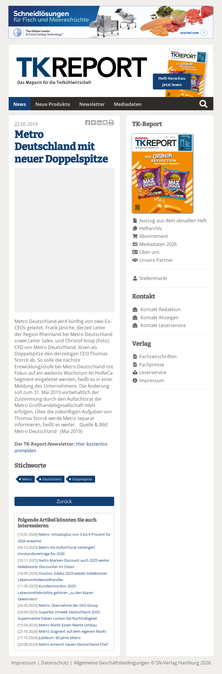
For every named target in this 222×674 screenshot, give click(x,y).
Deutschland (51, 479)
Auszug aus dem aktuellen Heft (173, 220)
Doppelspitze (82, 479)
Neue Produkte (52, 104)
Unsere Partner (156, 260)
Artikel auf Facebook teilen (88, 123)
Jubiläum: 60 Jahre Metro (60, 637)
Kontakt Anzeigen (159, 317)
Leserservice (152, 372)
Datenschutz (55, 663)
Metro (27, 479)
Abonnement (153, 236)
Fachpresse (151, 364)
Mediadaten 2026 (158, 244)
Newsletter (92, 104)
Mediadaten (128, 104)
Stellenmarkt (153, 278)
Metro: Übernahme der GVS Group (68, 605)
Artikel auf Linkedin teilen (100, 123)
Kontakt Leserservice (163, 325)
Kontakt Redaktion (160, 309)
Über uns (149, 252)
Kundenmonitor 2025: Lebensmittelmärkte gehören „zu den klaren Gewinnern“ (55, 592)
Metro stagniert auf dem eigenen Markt (72, 631)
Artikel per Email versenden (105, 123)
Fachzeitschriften (158, 356)
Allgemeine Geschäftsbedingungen (111, 663)
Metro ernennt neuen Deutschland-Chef (73, 644)
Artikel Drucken (111, 123)
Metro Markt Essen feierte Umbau (68, 625)
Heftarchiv (150, 228)
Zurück (64, 501)
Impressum (151, 380)
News (19, 104)
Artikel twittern (94, 123)
